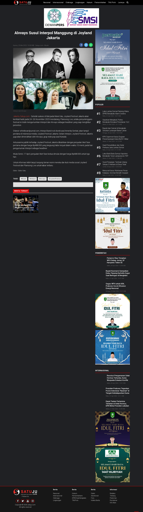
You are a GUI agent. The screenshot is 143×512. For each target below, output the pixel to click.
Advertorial (94, 496)
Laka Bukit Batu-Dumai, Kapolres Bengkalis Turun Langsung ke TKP (115, 155)
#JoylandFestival (55, 179)
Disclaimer (113, 500)
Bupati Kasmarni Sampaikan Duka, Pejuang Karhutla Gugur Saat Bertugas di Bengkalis (118, 273)
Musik (46, 45)
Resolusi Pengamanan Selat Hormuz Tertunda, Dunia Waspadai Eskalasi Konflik (118, 378)
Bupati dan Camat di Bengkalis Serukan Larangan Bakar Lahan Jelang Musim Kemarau (114, 130)
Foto (92, 498)
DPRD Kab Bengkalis (79, 498)
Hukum (89, 2)
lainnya (121, 2)
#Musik (23, 179)
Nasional (47, 2)
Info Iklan (113, 503)
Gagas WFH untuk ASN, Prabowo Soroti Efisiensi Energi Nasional (116, 286)
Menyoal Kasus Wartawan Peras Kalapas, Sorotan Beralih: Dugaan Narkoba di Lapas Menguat (115, 173)
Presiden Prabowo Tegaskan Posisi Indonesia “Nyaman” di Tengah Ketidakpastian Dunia (117, 390)
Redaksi (112, 493)
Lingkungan (79, 2)
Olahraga (69, 2)
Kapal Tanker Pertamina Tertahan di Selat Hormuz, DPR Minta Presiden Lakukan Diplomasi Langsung (117, 404)
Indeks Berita (95, 500)
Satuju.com (39, 45)
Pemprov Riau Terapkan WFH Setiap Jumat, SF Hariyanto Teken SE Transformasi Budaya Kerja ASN (118, 262)
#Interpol (33, 179)
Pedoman (113, 498)
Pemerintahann (77, 496)
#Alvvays (42, 179)
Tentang (112, 496)
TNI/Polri (112, 2)
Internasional (58, 2)
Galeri (93, 493)
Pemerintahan (100, 2)
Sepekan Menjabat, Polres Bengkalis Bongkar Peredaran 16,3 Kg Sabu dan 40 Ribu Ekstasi (116, 122)
